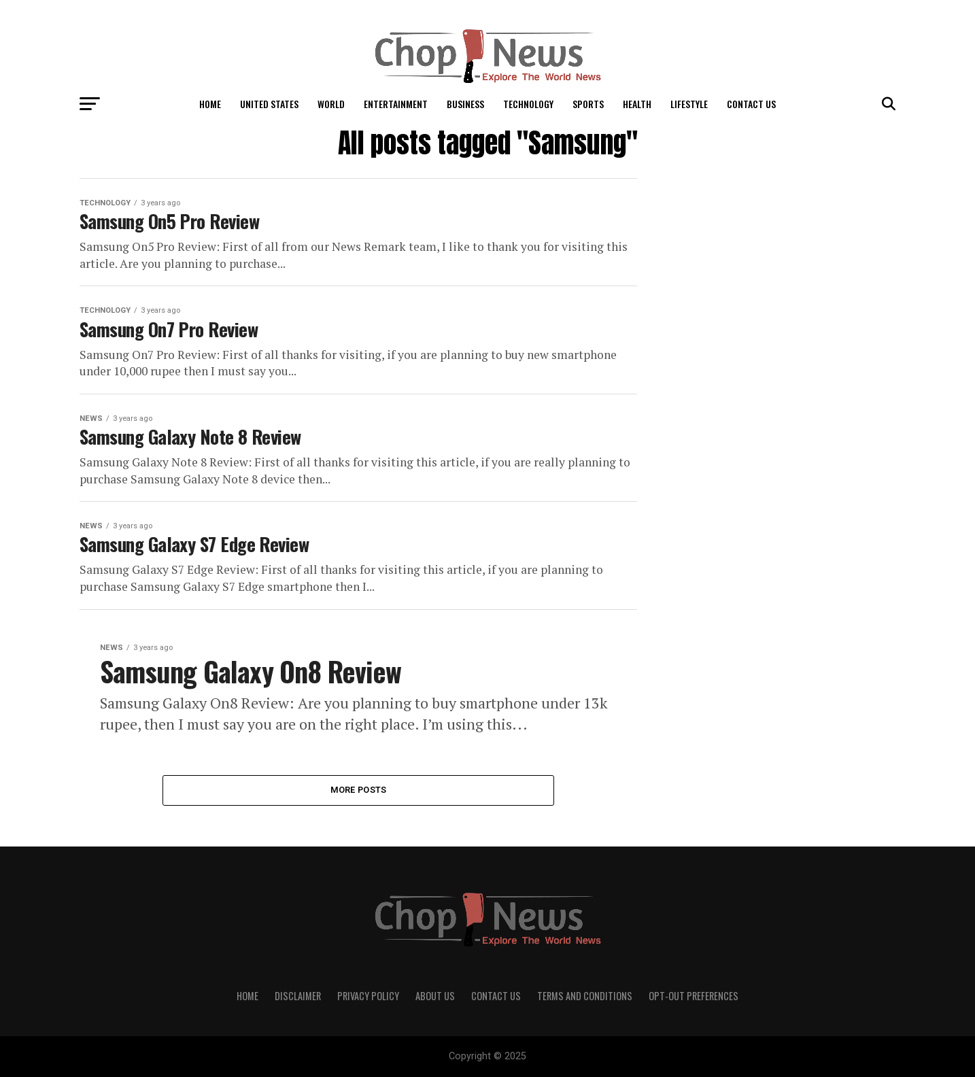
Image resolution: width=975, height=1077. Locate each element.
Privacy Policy (368, 996)
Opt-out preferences (693, 996)
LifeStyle (689, 104)
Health (637, 104)
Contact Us (751, 104)
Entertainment (396, 104)
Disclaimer (298, 996)
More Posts (358, 790)
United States (269, 104)
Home (210, 104)
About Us (435, 996)
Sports (588, 104)
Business (465, 104)
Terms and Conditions (584, 996)
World (331, 104)
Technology (528, 104)
